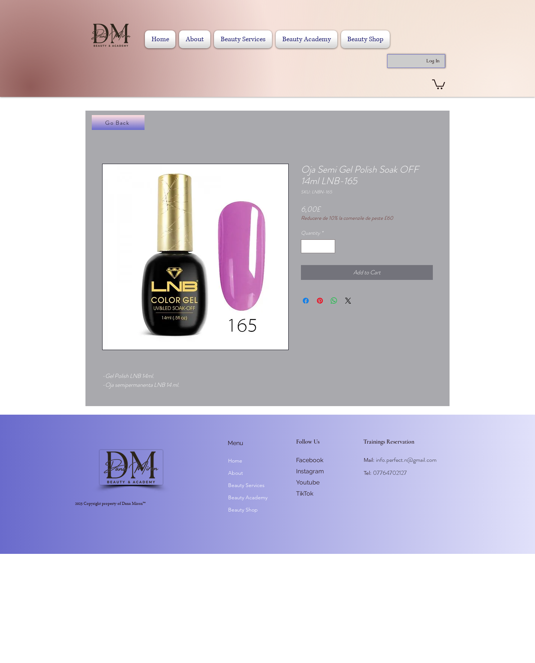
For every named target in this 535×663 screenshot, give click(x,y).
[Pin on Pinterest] (319, 300)
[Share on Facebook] (305, 300)
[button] (438, 83)
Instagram (310, 471)
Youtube (308, 482)
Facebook (309, 460)
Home (235, 460)
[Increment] (329, 246)
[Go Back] (118, 122)
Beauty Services (246, 485)
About (235, 473)
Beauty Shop (243, 509)
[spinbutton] (318, 246)
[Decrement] (306, 246)
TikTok (304, 493)
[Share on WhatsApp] (334, 300)
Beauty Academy (248, 497)
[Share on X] (348, 300)
